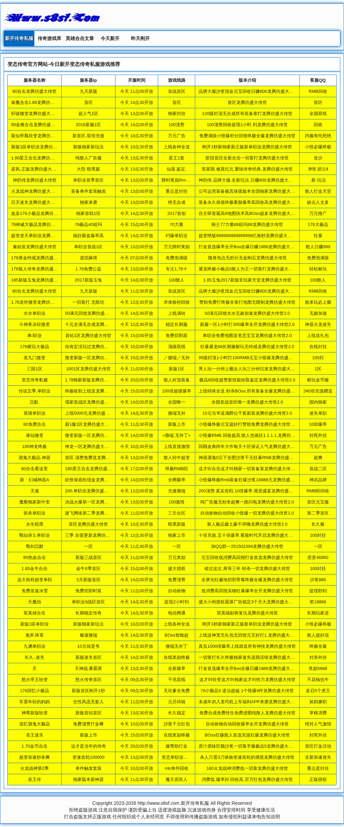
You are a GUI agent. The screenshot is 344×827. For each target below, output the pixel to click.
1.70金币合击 (34, 746)
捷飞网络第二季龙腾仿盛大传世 (95, 513)
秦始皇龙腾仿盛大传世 (35, 246)
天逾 (34, 490)
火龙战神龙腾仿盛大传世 (35, 191)
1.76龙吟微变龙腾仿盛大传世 (39, 302)
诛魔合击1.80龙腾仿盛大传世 (39, 102)
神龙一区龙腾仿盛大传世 (89, 446)
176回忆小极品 (34, 690)
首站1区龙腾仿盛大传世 (88, 335)
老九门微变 (34, 357)
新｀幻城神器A (34, 479)
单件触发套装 (88, 768)
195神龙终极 (34, 446)
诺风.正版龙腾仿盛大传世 (36, 169)
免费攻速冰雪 (35, 590)
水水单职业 (34, 313)
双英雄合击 (34, 612)
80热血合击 (34, 557)
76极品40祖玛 (88, 224)
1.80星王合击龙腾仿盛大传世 (39, 157)
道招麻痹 (88, 257)
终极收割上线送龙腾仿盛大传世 (95, 390)
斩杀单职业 (34, 513)
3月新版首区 (88, 579)
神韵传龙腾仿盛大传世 (35, 180)
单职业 (34, 335)
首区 (88, 102)
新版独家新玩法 (88, 146)
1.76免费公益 (88, 268)
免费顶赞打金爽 (88, 723)
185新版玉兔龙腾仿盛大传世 (39, 280)
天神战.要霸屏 (88, 668)
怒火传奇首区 (88, 679)
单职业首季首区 (88, 180)
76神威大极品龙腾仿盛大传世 (39, 224)
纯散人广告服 (88, 157)
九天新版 (88, 91)
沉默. (35, 402)
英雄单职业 (34, 413)
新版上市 (88, 735)
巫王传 (34, 779)
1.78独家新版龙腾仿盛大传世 (93, 379)
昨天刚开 (140, 38)
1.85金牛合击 (34, 568)
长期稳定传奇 (88, 612)
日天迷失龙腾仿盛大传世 (35, 202)
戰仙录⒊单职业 (34, 535)
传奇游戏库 (49, 38)
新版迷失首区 (88, 657)
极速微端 (88, 635)
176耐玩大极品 (34, 346)
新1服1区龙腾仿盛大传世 (89, 424)
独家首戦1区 (88, 213)
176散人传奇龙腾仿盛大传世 (39, 268)
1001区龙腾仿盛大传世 (88, 368)
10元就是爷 (88, 646)
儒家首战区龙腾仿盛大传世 (91, 402)
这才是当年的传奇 (88, 746)
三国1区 (34, 368)
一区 (88, 546)
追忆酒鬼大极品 (34, 723)
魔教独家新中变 (34, 501)
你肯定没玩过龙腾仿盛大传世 (93, 346)
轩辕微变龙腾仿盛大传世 (35, 113)
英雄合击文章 (80, 38)
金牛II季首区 (88, 568)
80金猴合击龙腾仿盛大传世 (37, 124)
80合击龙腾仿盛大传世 (34, 91)
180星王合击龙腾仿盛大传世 (93, 468)
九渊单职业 (34, 646)
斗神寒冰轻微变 (34, 324)
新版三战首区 (88, 557)
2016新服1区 (88, 124)
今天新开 (110, 38)
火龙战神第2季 (34, 768)
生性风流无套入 (88, 701)
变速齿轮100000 (88, 757)
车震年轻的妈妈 (34, 701)
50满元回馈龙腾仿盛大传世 (91, 313)
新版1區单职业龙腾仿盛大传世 (40, 146)
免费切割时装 (88, 590)
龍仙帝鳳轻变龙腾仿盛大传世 (39, 135)
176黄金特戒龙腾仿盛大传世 (39, 257)
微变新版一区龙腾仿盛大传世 (93, 357)
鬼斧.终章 (34, 635)
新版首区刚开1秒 (88, 690)
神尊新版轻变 (35, 712)
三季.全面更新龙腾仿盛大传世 (94, 535)
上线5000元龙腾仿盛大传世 (91, 413)
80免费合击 (34, 424)
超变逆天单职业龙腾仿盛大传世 (41, 235)
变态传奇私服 (35, 379)
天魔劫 (34, 601)
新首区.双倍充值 (88, 135)
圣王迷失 (34, 735)
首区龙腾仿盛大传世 (88, 524)
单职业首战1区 (88, 246)
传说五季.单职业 (34, 390)
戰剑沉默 (34, 546)
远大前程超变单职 (34, 579)
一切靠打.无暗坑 (88, 302)
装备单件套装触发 (88, 191)
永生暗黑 (34, 524)
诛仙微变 (34, 435)
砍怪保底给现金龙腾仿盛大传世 (95, 479)
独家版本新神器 (88, 779)
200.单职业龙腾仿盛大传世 (91, 490)
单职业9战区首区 (88, 601)
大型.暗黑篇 (88, 169)
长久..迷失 (34, 657)
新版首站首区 (88, 712)
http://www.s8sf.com (158, 803)
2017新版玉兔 (88, 280)
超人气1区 (88, 113)
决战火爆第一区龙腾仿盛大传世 (95, 501)
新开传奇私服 (19, 38)
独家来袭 (88, 202)
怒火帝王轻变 (35, 679)
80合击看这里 (34, 468)
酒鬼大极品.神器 (34, 457)
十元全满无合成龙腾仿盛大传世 (95, 324)
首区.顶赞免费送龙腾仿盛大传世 (96, 457)
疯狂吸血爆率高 (88, 235)
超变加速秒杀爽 (34, 757)
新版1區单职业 (34, 624)
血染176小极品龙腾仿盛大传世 (41, 213)
